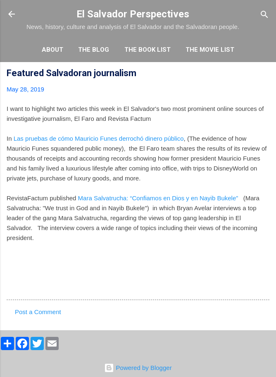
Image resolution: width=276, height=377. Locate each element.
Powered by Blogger (137, 367)
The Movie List (210, 49)
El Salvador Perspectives (132, 14)
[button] (264, 74)
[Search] (264, 15)
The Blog (93, 49)
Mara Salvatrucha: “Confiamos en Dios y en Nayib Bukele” (158, 198)
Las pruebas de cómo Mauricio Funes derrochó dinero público (98, 138)
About (52, 49)
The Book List (147, 49)
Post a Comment (38, 311)
